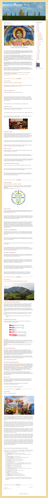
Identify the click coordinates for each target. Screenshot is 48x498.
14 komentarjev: (13, 179)
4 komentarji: (13, 484)
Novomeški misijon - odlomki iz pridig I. (13, 184)
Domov (18, 487)
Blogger (27, 493)
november (38, 33)
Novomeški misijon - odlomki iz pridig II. (13, 82)
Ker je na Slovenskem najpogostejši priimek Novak (15, 281)
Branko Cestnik (39, 67)
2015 (37, 56)
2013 (37, 58)
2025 (37, 23)
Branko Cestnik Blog (16, 4)
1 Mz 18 (10, 369)
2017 (37, 54)
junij (37, 47)
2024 (37, 24)
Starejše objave (31, 487)
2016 (37, 55)
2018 (37, 31)
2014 (37, 57)
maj (37, 48)
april (38, 49)
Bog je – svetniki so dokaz (10, 393)
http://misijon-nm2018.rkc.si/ (18, 86)
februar (38, 51)
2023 (37, 25)
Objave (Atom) (9, 488)
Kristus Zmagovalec (8, 23)
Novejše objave (6, 487)
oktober (38, 42)
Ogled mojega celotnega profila (40, 68)
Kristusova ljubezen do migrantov (18, 366)
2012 (37, 59)
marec (38, 50)
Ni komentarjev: (13, 78)
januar (38, 52)
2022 (37, 26)
